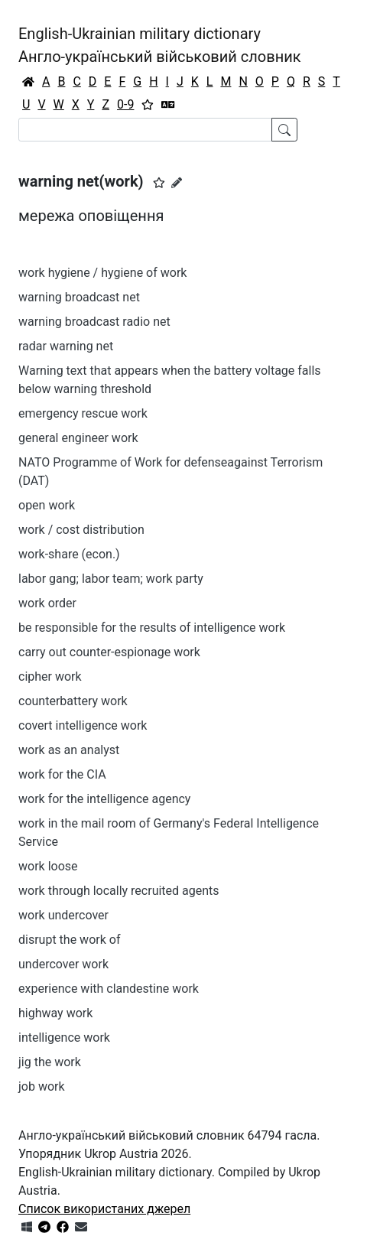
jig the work (49, 1062)
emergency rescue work (83, 413)
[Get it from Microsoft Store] (26, 1227)
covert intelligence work (82, 725)
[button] (159, 182)
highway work (55, 1013)
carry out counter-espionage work (109, 652)
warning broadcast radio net (94, 321)
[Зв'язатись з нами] (81, 1227)
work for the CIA (62, 774)
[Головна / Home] (28, 82)
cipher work (50, 676)
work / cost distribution (81, 529)
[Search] (145, 129)
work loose (48, 866)
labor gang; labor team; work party (110, 578)
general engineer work (78, 438)
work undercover (63, 915)
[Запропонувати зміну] (176, 183)
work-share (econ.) (69, 554)
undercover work (63, 964)
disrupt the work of (69, 939)
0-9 (125, 104)
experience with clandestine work (108, 988)
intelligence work (64, 1037)
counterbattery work (73, 701)
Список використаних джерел (104, 1209)
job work (41, 1086)
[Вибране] (148, 105)
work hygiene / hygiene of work (102, 272)
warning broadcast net (79, 297)
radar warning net (65, 346)
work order (47, 603)
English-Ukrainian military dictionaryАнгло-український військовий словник (159, 45)
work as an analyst (68, 750)
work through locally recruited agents (118, 890)
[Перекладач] (168, 105)
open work (46, 505)
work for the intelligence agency (104, 799)
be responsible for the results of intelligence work (151, 627)
